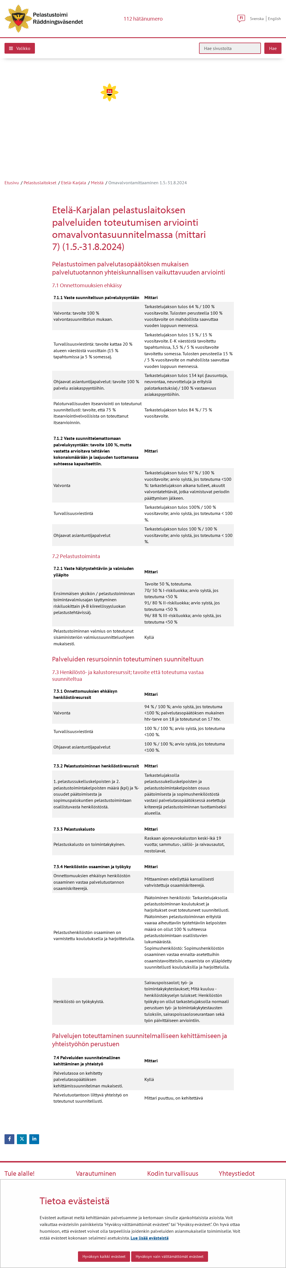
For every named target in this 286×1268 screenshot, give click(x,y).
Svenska (257, 18)
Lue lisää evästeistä (150, 1238)
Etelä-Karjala (73, 182)
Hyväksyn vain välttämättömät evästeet (170, 1256)
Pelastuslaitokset (40, 182)
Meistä (97, 182)
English (274, 18)
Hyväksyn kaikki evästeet (104, 1256)
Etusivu (12, 182)
